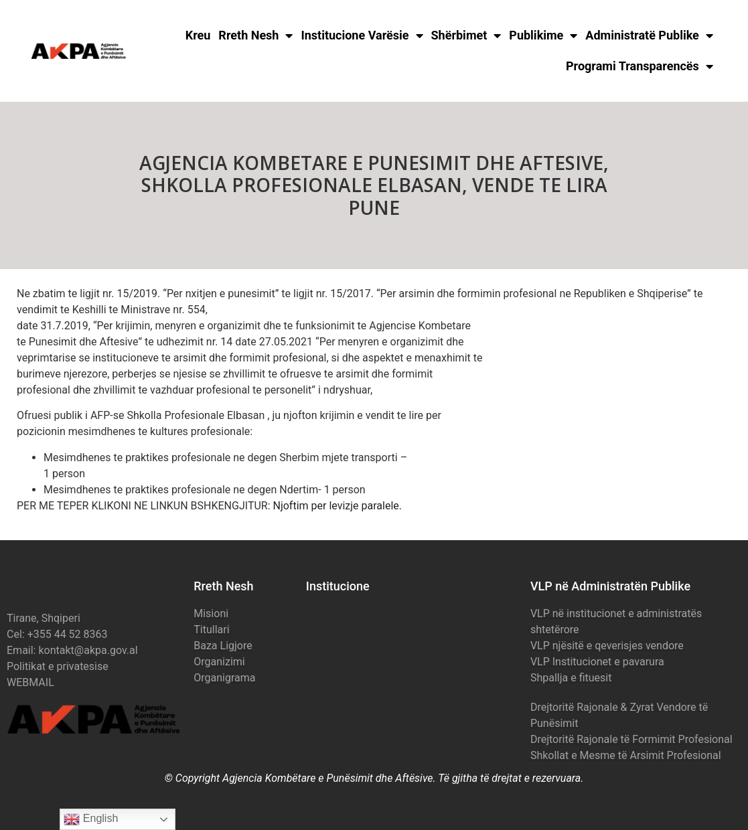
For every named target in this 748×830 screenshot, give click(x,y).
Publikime (543, 35)
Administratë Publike (649, 35)
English (91, 819)
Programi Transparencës (639, 66)
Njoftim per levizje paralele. (337, 505)
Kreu (198, 35)
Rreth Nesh (255, 35)
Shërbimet (466, 35)
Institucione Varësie (362, 35)
